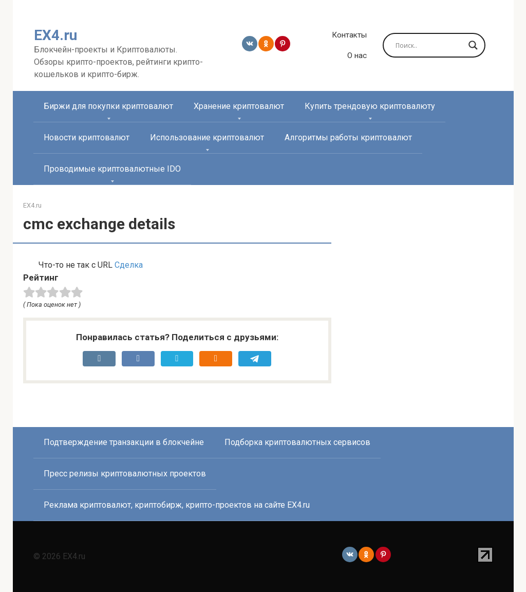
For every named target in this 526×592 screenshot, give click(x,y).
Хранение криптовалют (239, 106)
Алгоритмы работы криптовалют (348, 137)
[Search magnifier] (473, 45)
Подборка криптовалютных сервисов (297, 442)
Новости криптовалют (86, 137)
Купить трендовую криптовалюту (370, 106)
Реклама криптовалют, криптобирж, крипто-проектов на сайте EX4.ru (177, 505)
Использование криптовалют (207, 137)
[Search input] (429, 45)
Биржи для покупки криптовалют (108, 106)
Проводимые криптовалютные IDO (112, 169)
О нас (357, 55)
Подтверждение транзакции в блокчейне (124, 442)
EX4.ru (55, 35)
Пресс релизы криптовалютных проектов (125, 473)
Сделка (129, 265)
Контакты (349, 35)
